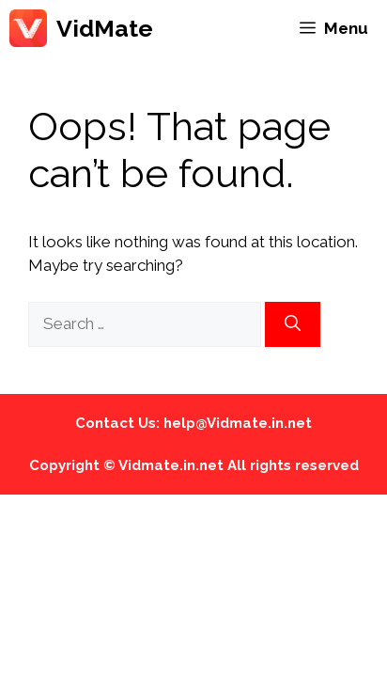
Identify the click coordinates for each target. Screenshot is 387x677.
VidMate (104, 28)
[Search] (292, 324)
